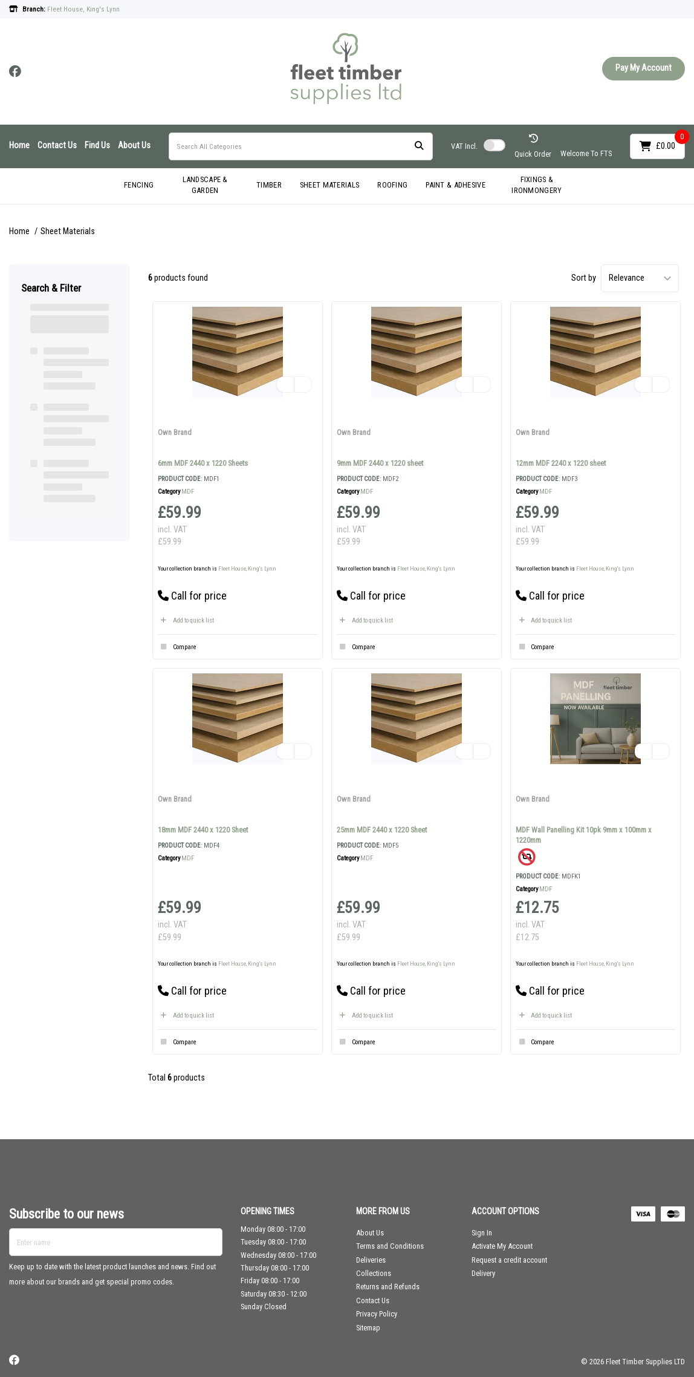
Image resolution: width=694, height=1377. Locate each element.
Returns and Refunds (388, 1286)
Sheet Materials (68, 231)
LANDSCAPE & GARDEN (205, 185)
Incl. (464, 146)
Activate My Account (502, 1246)
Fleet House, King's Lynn (247, 568)
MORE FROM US (383, 1211)
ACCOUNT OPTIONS (505, 1211)
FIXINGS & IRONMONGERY (536, 185)
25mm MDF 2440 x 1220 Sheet (382, 829)
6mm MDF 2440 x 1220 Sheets (203, 463)
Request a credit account (509, 1259)
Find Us (97, 145)
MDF (187, 492)
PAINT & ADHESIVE (455, 184)
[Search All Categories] (301, 146)
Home (19, 145)
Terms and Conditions (390, 1246)
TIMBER (269, 184)
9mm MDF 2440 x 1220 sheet (380, 463)
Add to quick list (186, 620)
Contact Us (57, 145)
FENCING (139, 184)
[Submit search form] (419, 146)
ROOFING (392, 184)
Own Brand (175, 432)
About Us (134, 145)
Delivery (483, 1273)
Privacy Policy (376, 1313)
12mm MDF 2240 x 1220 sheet (561, 463)
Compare (177, 647)
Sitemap (368, 1327)
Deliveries (371, 1259)
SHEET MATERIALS (329, 184)
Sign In (482, 1232)
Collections (373, 1273)
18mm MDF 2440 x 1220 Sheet (203, 829)
